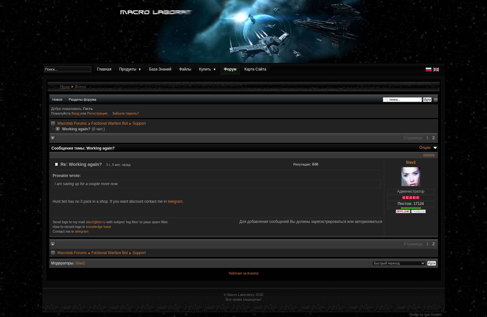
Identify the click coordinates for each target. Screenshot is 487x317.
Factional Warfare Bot (109, 123)
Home (65, 86)
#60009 (429, 155)
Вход (76, 113)
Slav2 (411, 162)
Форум (230, 69)
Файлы (185, 69)
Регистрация (97, 113)
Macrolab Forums (72, 123)
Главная (104, 69)
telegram (175, 201)
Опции (424, 147)
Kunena (252, 273)
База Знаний (160, 69)
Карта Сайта (255, 69)
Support (139, 123)
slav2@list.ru (96, 222)
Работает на (238, 273)
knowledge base (98, 227)
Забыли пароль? (125, 113)
